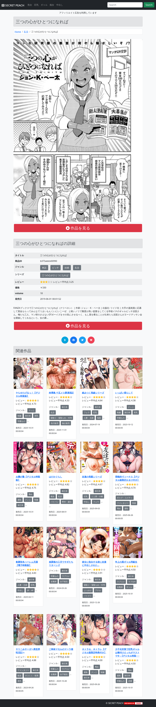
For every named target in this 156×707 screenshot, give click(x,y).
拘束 (134, 503)
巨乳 (36, 4)
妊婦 (67, 267)
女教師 (53, 581)
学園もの (21, 421)
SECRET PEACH (13, 5)
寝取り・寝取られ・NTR (61, 418)
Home (18, 31)
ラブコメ (66, 576)
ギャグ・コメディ (124, 497)
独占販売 (66, 423)
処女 (19, 675)
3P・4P (30, 590)
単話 (44, 267)
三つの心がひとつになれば (55, 275)
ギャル (44, 4)
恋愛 (130, 681)
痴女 (52, 4)
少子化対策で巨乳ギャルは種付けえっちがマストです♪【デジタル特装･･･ (127, 652)
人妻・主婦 (88, 418)
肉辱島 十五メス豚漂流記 (61, 392)
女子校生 (64, 581)
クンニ (31, 410)
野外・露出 (67, 501)
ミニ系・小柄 (97, 496)
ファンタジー (123, 503)
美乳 (36, 415)
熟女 (30, 4)
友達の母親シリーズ (92, 476)
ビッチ (55, 267)
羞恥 (19, 499)
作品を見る (78, 228)
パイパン (54, 501)
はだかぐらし (55, 476)
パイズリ (88, 595)
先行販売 (54, 423)
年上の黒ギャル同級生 (126, 561)
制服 (19, 415)
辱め (30, 494)
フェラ (87, 412)
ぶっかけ (88, 590)
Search (149, 4)
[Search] (125, 4)
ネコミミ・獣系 (32, 675)
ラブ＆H (131, 581)
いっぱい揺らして (124, 392)
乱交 (26, 31)
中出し (59, 4)
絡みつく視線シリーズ (93, 392)
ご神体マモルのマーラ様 (61, 649)
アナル (98, 590)
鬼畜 (99, 418)
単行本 (28, 415)
